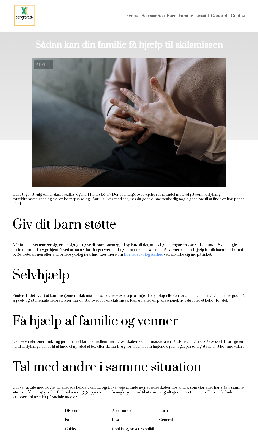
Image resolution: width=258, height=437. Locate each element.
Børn (171, 16)
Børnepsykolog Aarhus (143, 254)
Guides (238, 16)
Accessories (153, 16)
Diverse (131, 16)
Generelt (220, 16)
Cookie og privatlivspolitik (133, 429)
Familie (186, 16)
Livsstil (202, 16)
